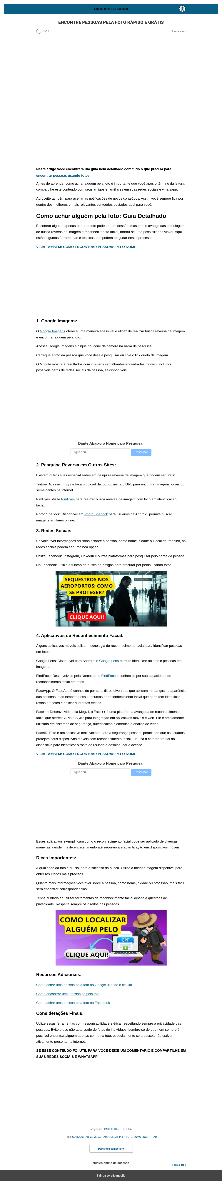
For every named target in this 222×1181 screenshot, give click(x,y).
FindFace (108, 676)
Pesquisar (141, 452)
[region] (111, 131)
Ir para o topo (179, 1164)
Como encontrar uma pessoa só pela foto (68, 994)
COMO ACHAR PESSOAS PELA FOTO (111, 1136)
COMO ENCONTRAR (145, 1136)
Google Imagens (52, 331)
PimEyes (68, 499)
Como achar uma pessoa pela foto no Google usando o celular (84, 985)
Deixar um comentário (111, 1148)
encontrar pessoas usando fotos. (63, 175)
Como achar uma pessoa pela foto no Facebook (73, 1003)
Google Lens (109, 661)
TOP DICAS (126, 1129)
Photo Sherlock (96, 514)
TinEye (66, 484)
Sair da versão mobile (111, 1175)
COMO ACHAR (111, 1129)
